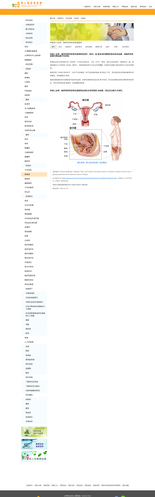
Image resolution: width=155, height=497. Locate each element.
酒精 (27, 309)
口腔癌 (27, 80)
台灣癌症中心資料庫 (32, 54)
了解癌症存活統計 (32, 373)
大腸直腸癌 (29, 147)
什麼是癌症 (30, 24)
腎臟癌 (27, 143)
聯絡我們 (96, 471)
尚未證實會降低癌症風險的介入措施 (35, 304)
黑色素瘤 (28, 224)
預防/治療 (97, 6)
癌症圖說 (29, 381)
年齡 (27, 313)
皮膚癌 (27, 220)
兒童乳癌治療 (30, 126)
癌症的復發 (29, 275)
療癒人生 (116, 6)
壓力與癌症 (30, 29)
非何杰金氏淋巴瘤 (31, 211)
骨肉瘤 (27, 203)
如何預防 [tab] (125, 47)
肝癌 (26, 135)
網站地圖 (125, 471)
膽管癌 (27, 156)
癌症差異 (29, 37)
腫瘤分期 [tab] (98, 47)
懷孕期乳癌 (29, 122)
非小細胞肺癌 (30, 105)
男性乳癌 (28, 118)
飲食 (27, 322)
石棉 (27, 334)
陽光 (27, 360)
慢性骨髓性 (29, 245)
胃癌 (26, 139)
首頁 (52, 18)
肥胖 (27, 339)
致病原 (28, 317)
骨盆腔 (28, 160)
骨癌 (26, 194)
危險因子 (29, 279)
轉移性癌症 (29, 270)
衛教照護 (46, 471)
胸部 (27, 96)
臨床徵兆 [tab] (78, 47)
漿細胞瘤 (28, 207)
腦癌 (26, 71)
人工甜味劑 (29, 330)
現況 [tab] (60, 47)
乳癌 (26, 113)
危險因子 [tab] (68, 47)
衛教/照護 (106, 6)
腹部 (27, 130)
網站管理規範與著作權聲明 (110, 471)
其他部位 (29, 190)
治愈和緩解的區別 (32, 377)
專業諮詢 (125, 6)
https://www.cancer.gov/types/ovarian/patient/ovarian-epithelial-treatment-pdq (89, 178)
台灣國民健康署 (30, 50)
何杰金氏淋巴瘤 (30, 215)
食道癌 (27, 101)
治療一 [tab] (108, 47)
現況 (26, 46)
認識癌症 (87, 6)
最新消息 (134, 6)
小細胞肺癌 (29, 109)
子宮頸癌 (28, 164)
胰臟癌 (27, 152)
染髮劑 (28, 356)
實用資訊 (143, 6)
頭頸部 (28, 67)
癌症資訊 (29, 20)
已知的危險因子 (31, 287)
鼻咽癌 (27, 75)
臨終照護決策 (30, 266)
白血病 (27, 232)
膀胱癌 (27, 173)
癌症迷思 (29, 351)
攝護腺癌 (28, 177)
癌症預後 (29, 364)
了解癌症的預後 (31, 368)
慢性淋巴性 (29, 249)
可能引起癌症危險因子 (34, 292)
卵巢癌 (27, 169)
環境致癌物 (30, 347)
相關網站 (28, 58)
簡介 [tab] (53, 47)
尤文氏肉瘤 (29, 198)
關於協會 (88, 471)
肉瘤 (26, 228)
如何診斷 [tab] (88, 47)
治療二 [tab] (116, 47)
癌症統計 (29, 41)
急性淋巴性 (29, 241)
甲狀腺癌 (28, 88)
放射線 (28, 343)
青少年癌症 (29, 258)
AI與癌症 (29, 33)
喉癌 (26, 84)
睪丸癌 (27, 186)
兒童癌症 (28, 253)
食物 (26, 326)
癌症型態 (29, 62)
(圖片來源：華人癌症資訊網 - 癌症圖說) (92, 162)
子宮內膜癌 (29, 181)
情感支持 (28, 262)
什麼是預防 (30, 283)
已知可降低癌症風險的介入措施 (35, 297)
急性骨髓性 (29, 236)
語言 (150, 6)
